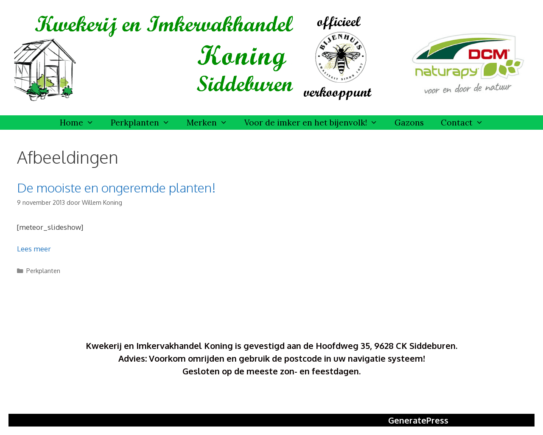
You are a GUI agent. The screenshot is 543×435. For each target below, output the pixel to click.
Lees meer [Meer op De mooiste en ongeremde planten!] (34, 248)
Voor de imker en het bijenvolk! (315, 122)
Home (81, 122)
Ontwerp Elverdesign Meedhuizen (271, 398)
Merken (211, 122)
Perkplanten (144, 122)
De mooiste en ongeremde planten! (116, 187)
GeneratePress (418, 420)
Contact (466, 122)
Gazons (409, 122)
